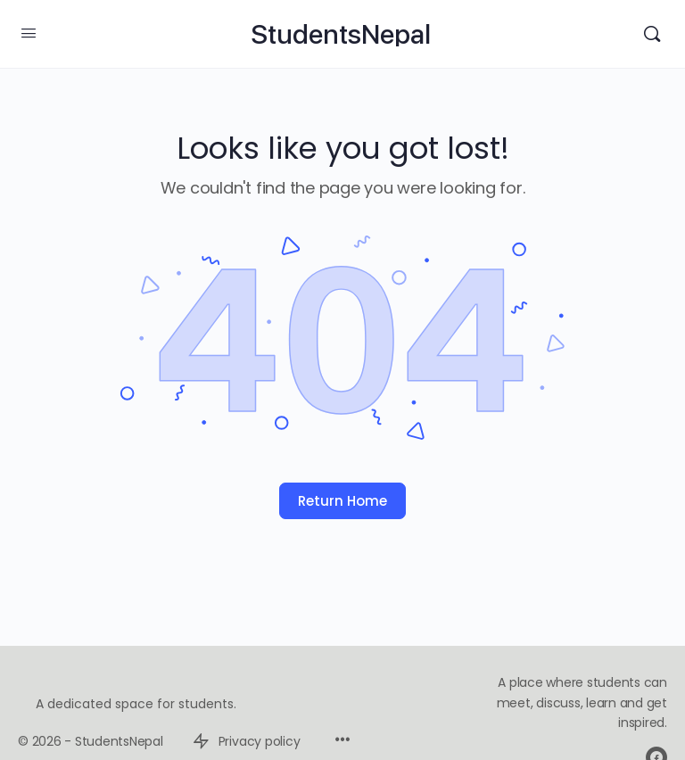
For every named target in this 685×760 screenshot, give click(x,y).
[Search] (652, 34)
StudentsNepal (341, 34)
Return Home (342, 501)
